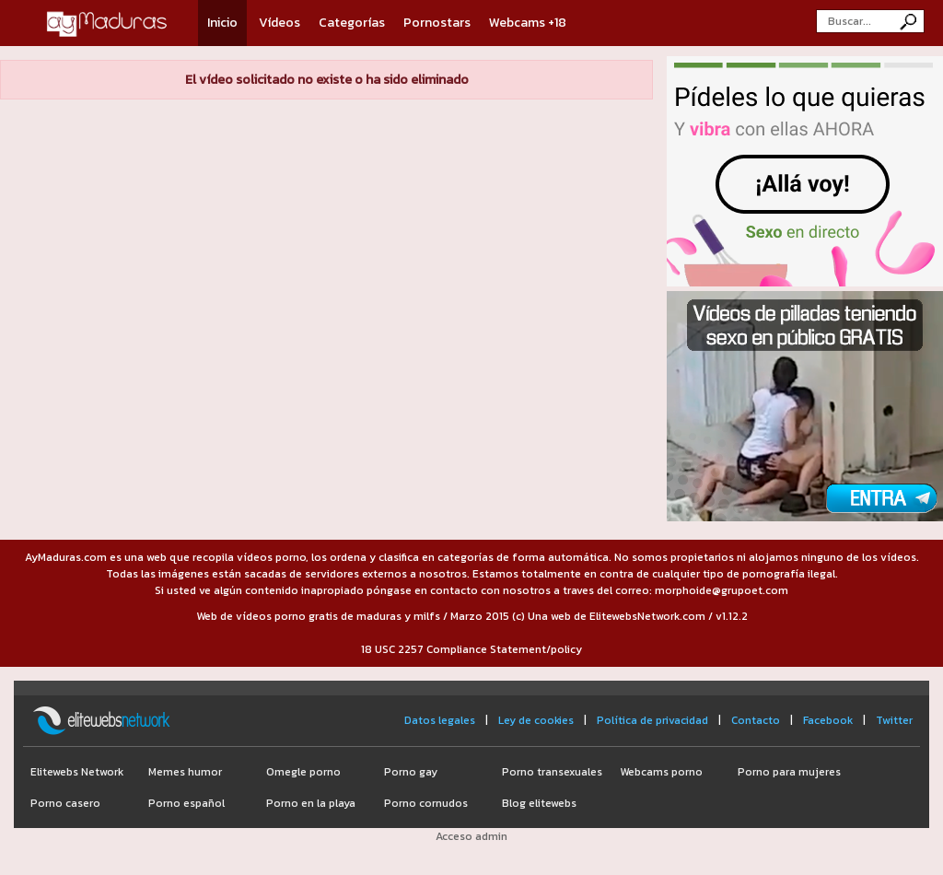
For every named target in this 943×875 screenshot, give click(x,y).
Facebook (828, 720)
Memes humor (185, 772)
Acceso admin (471, 836)
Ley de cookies (536, 720)
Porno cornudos (426, 803)
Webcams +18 (527, 22)
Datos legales (439, 720)
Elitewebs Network (76, 772)
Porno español (186, 803)
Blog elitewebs (539, 803)
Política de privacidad (652, 720)
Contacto (755, 720)
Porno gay (410, 772)
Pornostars (437, 22)
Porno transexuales (552, 772)
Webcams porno (661, 772)
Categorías (352, 22)
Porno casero (65, 803)
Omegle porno (303, 772)
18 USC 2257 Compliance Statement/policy (471, 649)
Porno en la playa (310, 803)
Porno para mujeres (789, 772)
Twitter (894, 720)
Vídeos (279, 22)
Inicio (222, 22)
